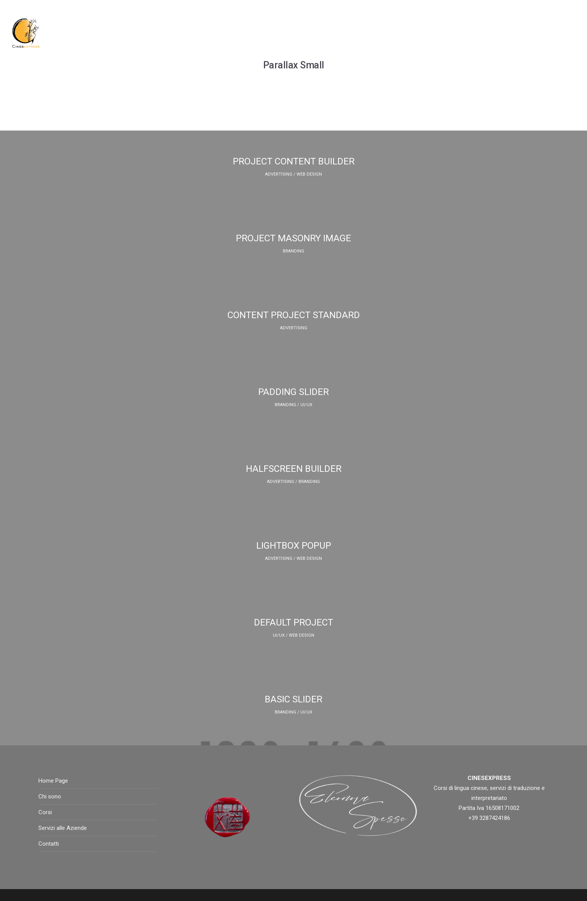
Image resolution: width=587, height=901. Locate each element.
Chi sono (287, 33)
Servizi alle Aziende (62, 828)
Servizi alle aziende (371, 33)
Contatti (536, 33)
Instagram (457, 33)
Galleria (498, 33)
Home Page (246, 33)
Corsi (320, 33)
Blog (421, 33)
